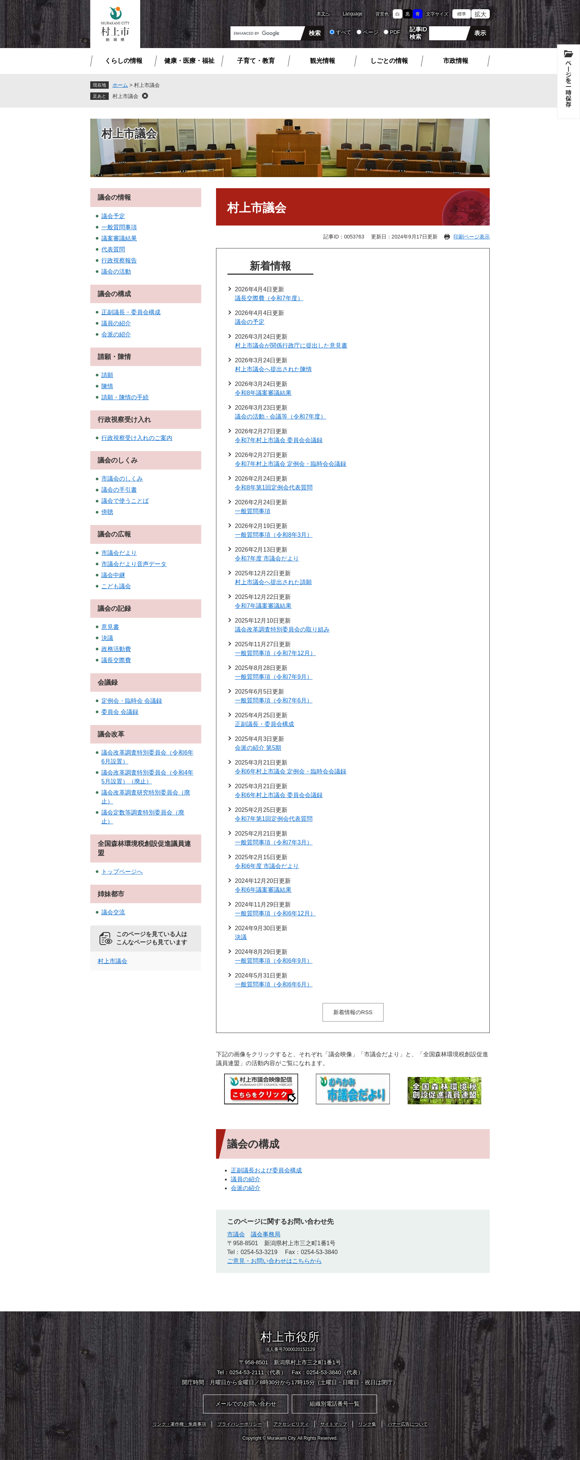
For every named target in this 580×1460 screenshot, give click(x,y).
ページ (370, 32)
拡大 (480, 14)
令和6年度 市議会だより (267, 866)
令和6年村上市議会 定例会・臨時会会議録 (290, 771)
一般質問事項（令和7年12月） (275, 653)
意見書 (110, 627)
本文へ (323, 13)
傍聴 (107, 512)
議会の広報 (114, 534)
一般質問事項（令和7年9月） (274, 677)
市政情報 (455, 60)
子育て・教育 (256, 60)
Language (352, 13)
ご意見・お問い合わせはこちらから (274, 1261)
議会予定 (113, 216)
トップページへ (122, 871)
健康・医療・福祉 (189, 60)
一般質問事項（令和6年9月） (274, 961)
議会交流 (113, 912)
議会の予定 (249, 322)
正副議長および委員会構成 (266, 1170)
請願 (107, 375)
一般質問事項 (252, 511)
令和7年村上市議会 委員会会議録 (279, 440)
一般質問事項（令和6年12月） (275, 913)
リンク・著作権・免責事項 (179, 1424)
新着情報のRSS (352, 1012)
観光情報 (322, 60)
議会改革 (111, 734)
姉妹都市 (111, 894)
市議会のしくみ (122, 478)
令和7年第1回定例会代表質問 (274, 819)
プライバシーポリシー (240, 1424)
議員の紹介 (245, 1179)
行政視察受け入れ (124, 419)
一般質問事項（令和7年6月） (274, 700)
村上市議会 (125, 96)
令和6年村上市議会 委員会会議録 (279, 795)
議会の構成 (114, 294)
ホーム (120, 85)
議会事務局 (265, 1234)
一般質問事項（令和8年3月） (274, 535)
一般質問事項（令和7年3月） (274, 842)
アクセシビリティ (291, 1424)
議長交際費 (116, 660)
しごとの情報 (389, 60)
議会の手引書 (119, 490)
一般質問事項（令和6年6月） (274, 984)
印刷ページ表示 (471, 237)
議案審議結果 (119, 238)
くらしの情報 (123, 60)
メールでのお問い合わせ (245, 1403)
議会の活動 (116, 271)
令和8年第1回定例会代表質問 (274, 487)
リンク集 (367, 1424)
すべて (343, 32)
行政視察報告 (119, 260)
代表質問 (113, 249)
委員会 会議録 (119, 712)
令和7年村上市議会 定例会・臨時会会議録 (290, 464)
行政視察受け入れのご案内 (136, 438)
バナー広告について (408, 1424)
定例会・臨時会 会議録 (131, 701)
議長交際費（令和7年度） (269, 298)
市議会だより (119, 553)
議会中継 (113, 575)
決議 (241, 937)
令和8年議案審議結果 (263, 393)
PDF (395, 32)
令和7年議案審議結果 (263, 606)
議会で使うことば (125, 501)
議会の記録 (114, 608)
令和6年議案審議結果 (263, 890)
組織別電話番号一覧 (335, 1403)
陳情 (107, 386)
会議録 (108, 682)
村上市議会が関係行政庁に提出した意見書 (291, 345)
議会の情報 (114, 197)
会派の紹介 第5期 (258, 748)
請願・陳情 (114, 356)
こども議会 (116, 586)
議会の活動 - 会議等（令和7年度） (280, 416)
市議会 (236, 1234)
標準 (461, 14)
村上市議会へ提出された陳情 (273, 369)
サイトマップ (333, 1424)
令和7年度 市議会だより (267, 558)
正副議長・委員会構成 (264, 724)
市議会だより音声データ (133, 564)
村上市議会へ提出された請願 (273, 582)
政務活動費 (116, 649)
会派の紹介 (245, 1188)
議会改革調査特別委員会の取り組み (282, 629)
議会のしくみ (118, 460)
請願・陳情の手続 (125, 397)
